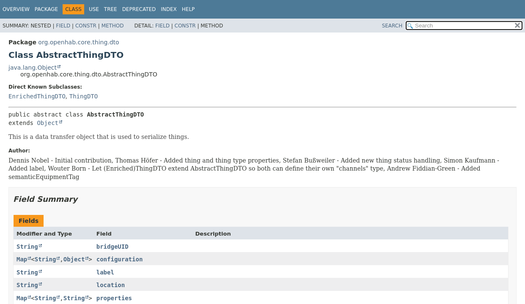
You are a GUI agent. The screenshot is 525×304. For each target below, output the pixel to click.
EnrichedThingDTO (37, 96)
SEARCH (392, 26)
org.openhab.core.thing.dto (78, 42)
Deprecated (139, 9)
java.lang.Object (32, 67)
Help (188, 9)
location (110, 285)
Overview (16, 9)
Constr (85, 26)
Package (46, 9)
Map (21, 259)
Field (63, 26)
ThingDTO (83, 96)
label (105, 272)
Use (94, 9)
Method (113, 26)
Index (169, 9)
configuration (119, 259)
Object (47, 122)
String (27, 246)
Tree (110, 9)
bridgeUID (112, 246)
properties (114, 298)
